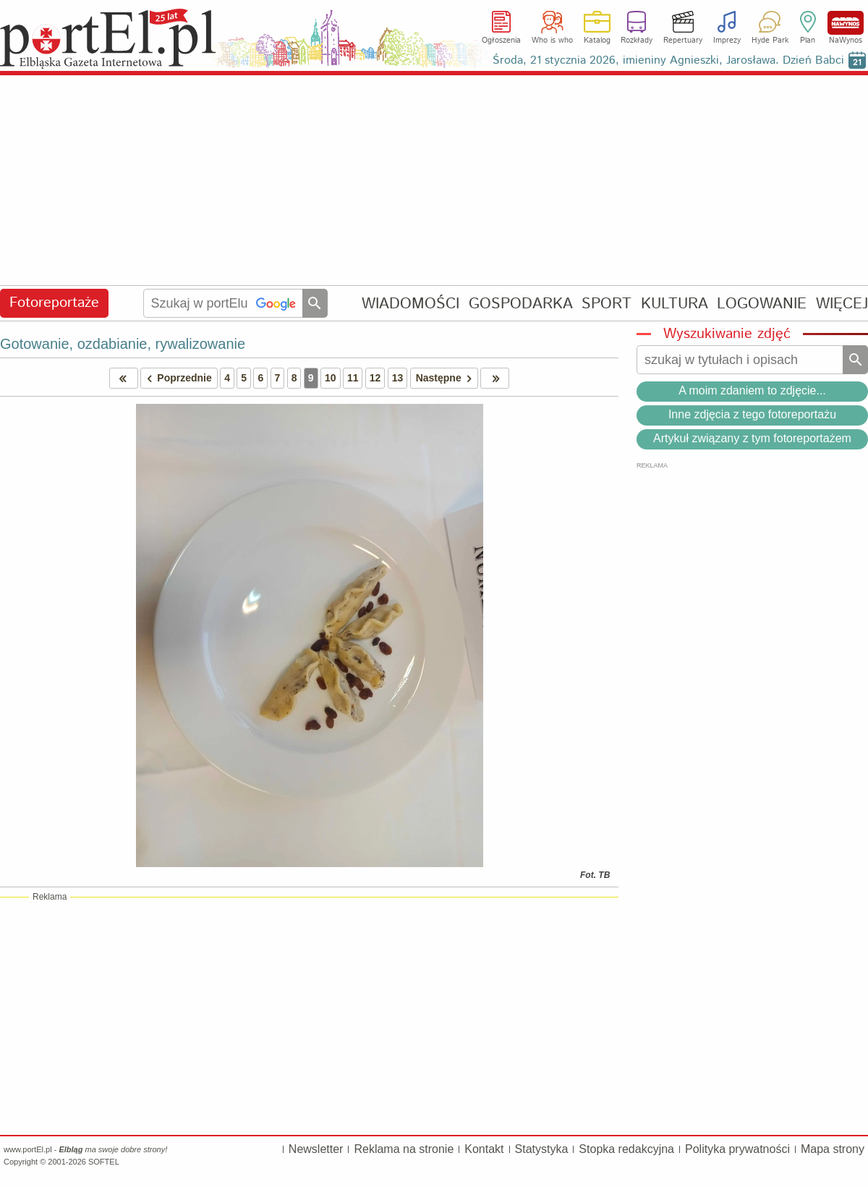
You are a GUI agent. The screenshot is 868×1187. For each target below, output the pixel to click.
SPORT (606, 304)
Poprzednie (176, 378)
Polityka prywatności (737, 1149)
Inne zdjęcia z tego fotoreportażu (752, 414)
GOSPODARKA (521, 304)
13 (398, 378)
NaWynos (845, 23)
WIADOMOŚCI (410, 304)
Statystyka (542, 1149)
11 (353, 378)
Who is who (552, 40)
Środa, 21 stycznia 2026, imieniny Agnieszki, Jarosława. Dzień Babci (668, 60)
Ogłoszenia (501, 40)
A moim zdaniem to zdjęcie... (752, 390)
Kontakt (483, 1149)
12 (375, 378)
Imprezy (727, 40)
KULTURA (674, 304)
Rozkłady (636, 40)
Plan (807, 40)
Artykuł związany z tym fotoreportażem (752, 438)
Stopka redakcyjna (626, 1149)
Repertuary (682, 40)
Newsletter (316, 1149)
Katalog (597, 40)
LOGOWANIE (762, 304)
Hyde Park (770, 40)
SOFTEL (103, 1161)
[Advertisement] (434, 181)
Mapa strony (832, 1149)
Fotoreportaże (54, 302)
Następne (446, 378)
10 (330, 378)
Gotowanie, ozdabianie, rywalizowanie (122, 344)
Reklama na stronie (404, 1149)
